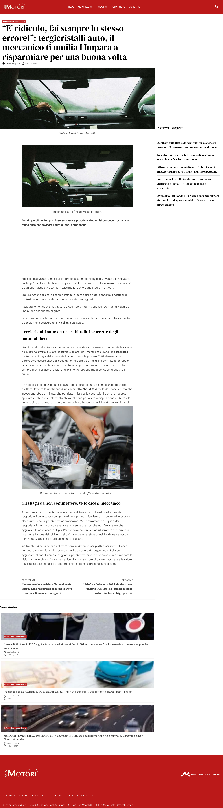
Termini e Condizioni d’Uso (80, 795)
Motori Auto (85, 7)
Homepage (23, 795)
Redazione (56, 795)
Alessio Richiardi (13, 696)
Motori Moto (118, 7)
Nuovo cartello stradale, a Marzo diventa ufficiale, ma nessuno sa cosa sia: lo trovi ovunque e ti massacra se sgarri (49, 586)
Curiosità (134, 7)
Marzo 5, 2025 (31, 63)
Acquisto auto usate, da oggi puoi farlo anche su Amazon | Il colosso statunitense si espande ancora (188, 145)
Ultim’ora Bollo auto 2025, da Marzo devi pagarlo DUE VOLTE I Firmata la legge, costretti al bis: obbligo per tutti (105, 586)
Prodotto (101, 7)
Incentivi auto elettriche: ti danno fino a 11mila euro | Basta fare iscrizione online (185, 157)
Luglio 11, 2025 (12, 655)
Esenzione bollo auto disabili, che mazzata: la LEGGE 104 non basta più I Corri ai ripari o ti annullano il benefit (68, 692)
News (71, 7)
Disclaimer (9, 795)
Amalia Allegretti (12, 63)
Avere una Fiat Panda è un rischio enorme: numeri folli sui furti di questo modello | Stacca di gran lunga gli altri (188, 200)
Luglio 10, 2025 (12, 746)
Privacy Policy (40, 795)
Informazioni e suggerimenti (14, 21)
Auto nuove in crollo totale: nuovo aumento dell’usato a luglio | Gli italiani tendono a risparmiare (184, 183)
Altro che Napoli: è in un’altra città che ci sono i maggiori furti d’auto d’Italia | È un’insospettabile (187, 169)
